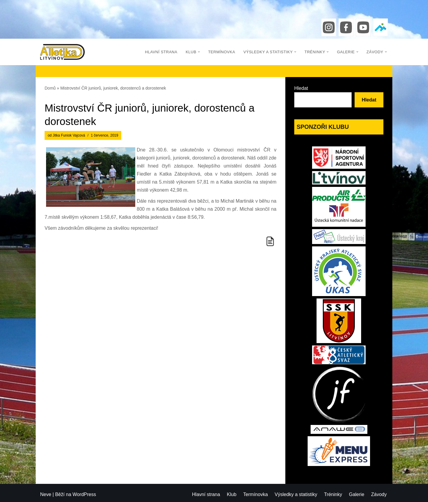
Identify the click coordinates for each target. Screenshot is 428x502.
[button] (199, 52)
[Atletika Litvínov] (62, 52)
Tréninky (333, 494)
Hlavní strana (161, 52)
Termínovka (221, 52)
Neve (45, 494)
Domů (50, 88)
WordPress (84, 494)
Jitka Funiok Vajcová (69, 135)
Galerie (356, 494)
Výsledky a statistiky (296, 494)
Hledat (301, 88)
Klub (231, 494)
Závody (379, 494)
